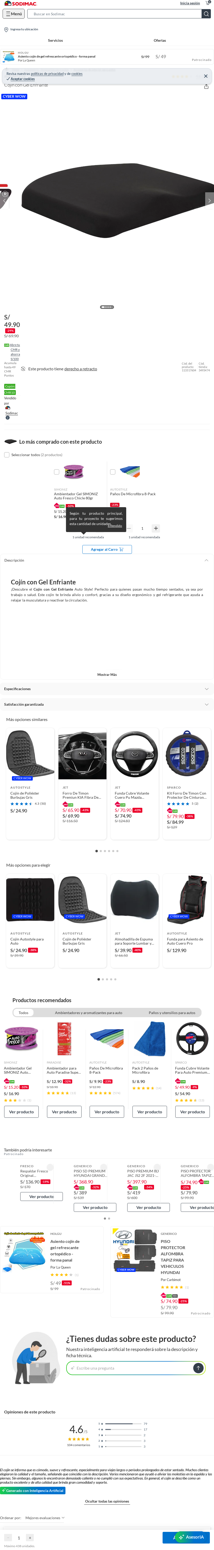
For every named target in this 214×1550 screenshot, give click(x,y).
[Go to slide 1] (96, 851)
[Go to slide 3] (105, 851)
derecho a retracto (80, 368)
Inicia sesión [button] (190, 3)
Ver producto (21, 1111)
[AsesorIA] (191, 1537)
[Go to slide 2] (101, 851)
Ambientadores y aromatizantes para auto (88, 1012)
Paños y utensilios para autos (172, 1012)
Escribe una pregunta (92, 1367)
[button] (120, 13)
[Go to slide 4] (109, 851)
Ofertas (160, 40)
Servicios (55, 40)
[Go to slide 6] (117, 851)
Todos (23, 1012)
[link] (21, 1069)
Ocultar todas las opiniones (107, 1501)
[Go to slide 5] (113, 851)
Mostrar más (107, 675)
